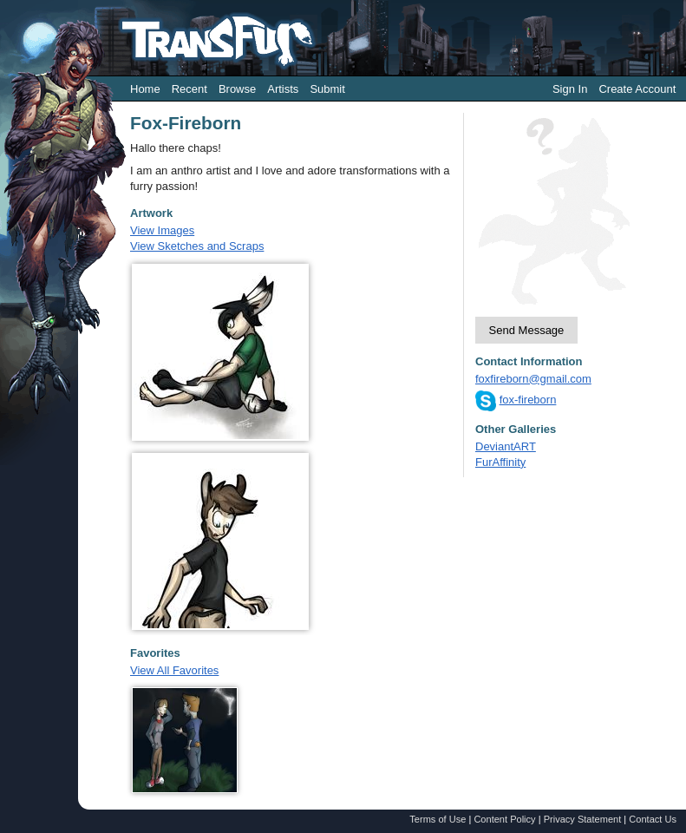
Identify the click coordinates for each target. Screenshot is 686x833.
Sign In (569, 88)
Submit (327, 88)
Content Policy (504, 819)
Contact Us (652, 819)
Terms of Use (437, 819)
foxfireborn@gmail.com (533, 378)
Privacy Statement (583, 819)
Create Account (637, 88)
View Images (162, 230)
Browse (237, 88)
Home (145, 88)
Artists (282, 88)
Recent (189, 88)
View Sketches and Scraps (197, 246)
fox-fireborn (528, 399)
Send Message (527, 330)
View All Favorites (174, 670)
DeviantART (505, 446)
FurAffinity (500, 462)
